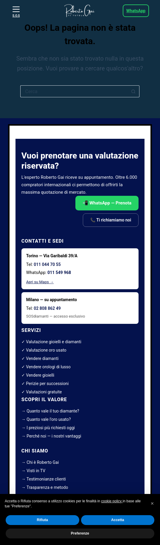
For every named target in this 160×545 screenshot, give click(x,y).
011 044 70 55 (47, 264)
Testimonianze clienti (46, 479)
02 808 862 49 (47, 308)
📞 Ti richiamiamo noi (110, 220)
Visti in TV (36, 470)
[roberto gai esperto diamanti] (80, 11)
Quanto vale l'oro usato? (49, 419)
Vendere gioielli (40, 375)
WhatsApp (135, 10)
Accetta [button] (117, 520)
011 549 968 (59, 272)
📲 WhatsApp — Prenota (107, 203)
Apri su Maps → (40, 282)
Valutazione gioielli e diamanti (53, 341)
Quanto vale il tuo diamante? (53, 411)
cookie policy (112, 501)
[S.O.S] (16, 11)
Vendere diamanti (42, 358)
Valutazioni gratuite (44, 391)
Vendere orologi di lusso (48, 366)
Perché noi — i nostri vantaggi (54, 436)
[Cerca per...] (74, 91)
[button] (152, 503)
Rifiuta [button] (42, 520)
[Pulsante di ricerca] (133, 91)
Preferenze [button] (80, 533)
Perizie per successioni (47, 383)
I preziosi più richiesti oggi (51, 427)
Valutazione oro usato (46, 350)
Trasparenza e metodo (47, 487)
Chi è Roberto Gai (43, 462)
